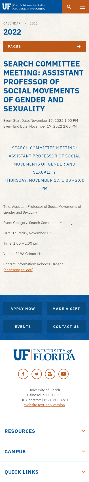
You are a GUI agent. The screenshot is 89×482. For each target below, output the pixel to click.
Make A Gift (66, 308)
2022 (34, 23)
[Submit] (69, 6)
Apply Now (23, 308)
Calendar (12, 23)
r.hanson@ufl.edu (18, 270)
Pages (47, 46)
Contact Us (66, 326)
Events (23, 326)
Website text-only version (44, 404)
